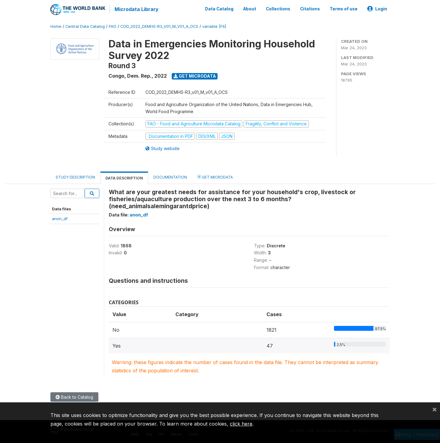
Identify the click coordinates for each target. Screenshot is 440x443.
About (249, 8)
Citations (310, 8)
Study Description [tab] (75, 176)
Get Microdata (195, 75)
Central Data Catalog (85, 26)
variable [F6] (214, 26)
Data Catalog (219, 8)
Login (377, 8)
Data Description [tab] (124, 177)
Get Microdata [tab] (215, 176)
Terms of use (344, 8)
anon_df (60, 218)
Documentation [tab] (170, 176)
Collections (278, 8)
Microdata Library (136, 9)
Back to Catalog (74, 396)
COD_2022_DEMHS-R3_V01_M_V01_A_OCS (159, 26)
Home (55, 26)
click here (241, 424)
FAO (112, 26)
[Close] (434, 409)
